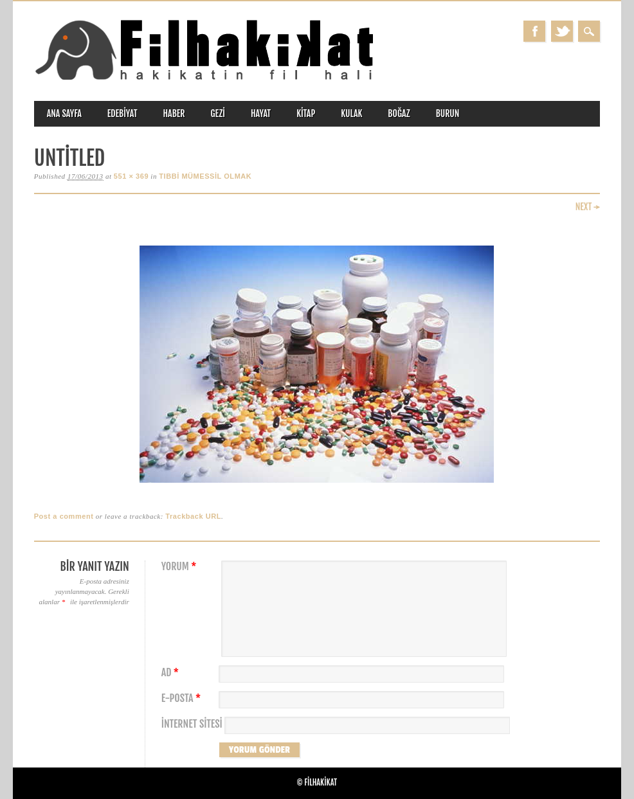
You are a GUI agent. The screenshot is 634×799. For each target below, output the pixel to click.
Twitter (562, 31)
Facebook (534, 31)
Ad (171, 673)
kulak (351, 113)
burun (448, 113)
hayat (261, 113)
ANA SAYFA (64, 113)
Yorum (180, 567)
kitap (305, 113)
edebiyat (122, 113)
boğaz (399, 113)
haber (174, 113)
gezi (218, 113)
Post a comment (64, 516)
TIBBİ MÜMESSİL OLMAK (205, 176)
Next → (588, 206)
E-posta (182, 698)
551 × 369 (131, 176)
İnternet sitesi (191, 724)
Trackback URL (193, 516)
